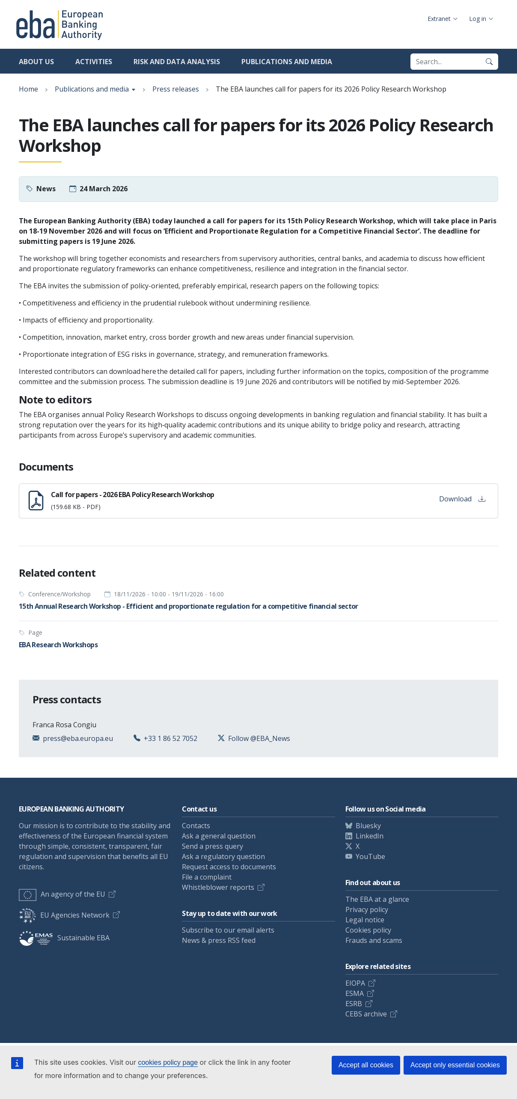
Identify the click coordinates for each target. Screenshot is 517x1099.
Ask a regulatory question (223, 856)
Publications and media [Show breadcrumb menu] (92, 89)
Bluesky (368, 825)
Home (28, 89)
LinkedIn (369, 836)
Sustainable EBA (64, 937)
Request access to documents (229, 866)
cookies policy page (168, 1062)
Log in (477, 19)
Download (462, 499)
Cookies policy (368, 930)
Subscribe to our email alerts (228, 930)
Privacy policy (366, 909)
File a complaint (207, 877)
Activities (93, 61)
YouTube (370, 856)
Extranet (439, 19)
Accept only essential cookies (455, 1065)
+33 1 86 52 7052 (170, 738)
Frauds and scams (373, 940)
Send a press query (212, 846)
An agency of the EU (62, 894)
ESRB (353, 1003)
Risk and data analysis (177, 61)
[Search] (489, 61)
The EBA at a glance (377, 899)
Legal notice (364, 919)
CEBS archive (366, 1014)
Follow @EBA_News (259, 738)
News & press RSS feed (219, 940)
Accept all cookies (366, 1065)
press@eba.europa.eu (78, 738)
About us (36, 61)
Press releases (175, 89)
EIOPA (355, 983)
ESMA (354, 993)
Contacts (196, 825)
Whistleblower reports (218, 887)
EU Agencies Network (64, 915)
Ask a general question (219, 836)
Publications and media (286, 61)
